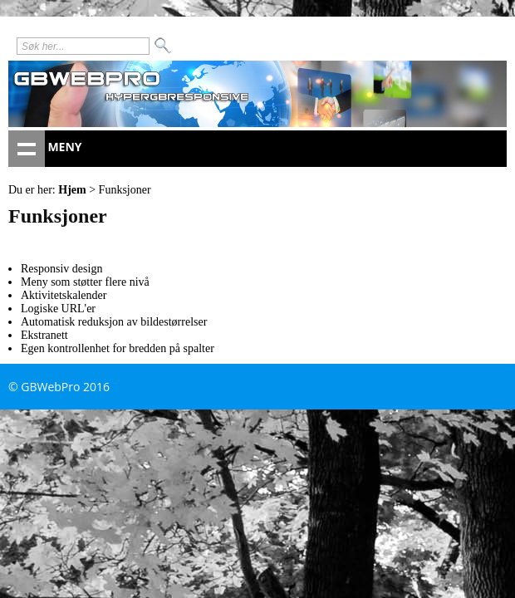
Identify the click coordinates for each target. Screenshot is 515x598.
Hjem (72, 190)
